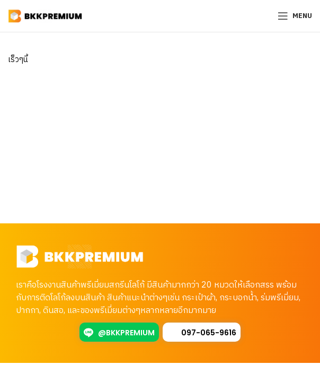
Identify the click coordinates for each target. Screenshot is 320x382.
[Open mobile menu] (294, 16)
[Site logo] (45, 15)
